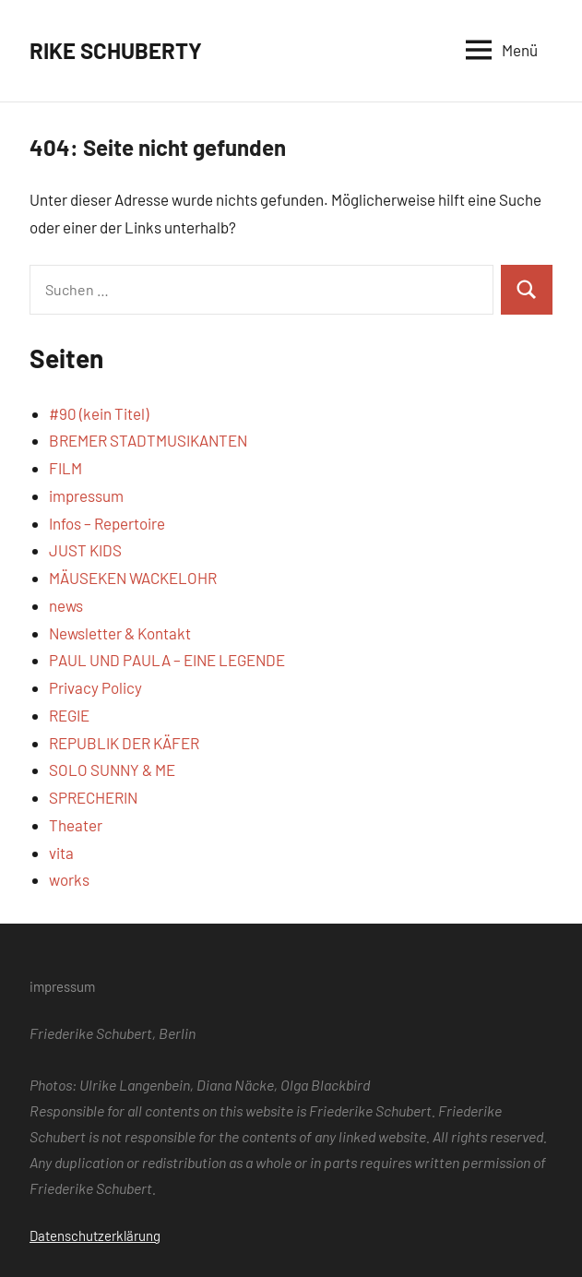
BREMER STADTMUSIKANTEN (148, 440)
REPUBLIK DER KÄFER (124, 743)
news (66, 605)
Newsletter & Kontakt (120, 633)
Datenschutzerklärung (95, 1235)
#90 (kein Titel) (98, 413)
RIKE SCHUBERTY (116, 50)
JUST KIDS (85, 550)
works (69, 879)
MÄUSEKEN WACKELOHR (133, 577)
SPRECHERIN (93, 797)
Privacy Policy (95, 687)
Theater (75, 825)
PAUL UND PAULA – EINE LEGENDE (167, 659)
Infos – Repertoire (107, 523)
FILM (65, 468)
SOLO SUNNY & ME (112, 769)
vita (61, 852)
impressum (86, 495)
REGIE (69, 715)
